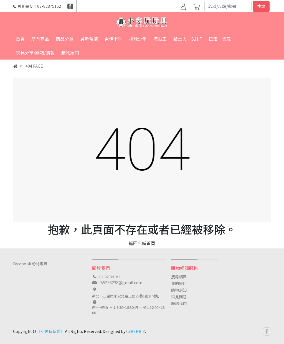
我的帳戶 (179, 283)
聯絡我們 (179, 303)
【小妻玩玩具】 (50, 331)
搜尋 (261, 6)
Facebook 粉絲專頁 (30, 263)
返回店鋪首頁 (142, 243)
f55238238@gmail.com (120, 282)
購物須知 (179, 290)
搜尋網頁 (179, 276)
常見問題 (179, 296)
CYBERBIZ (135, 331)
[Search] (228, 6)
